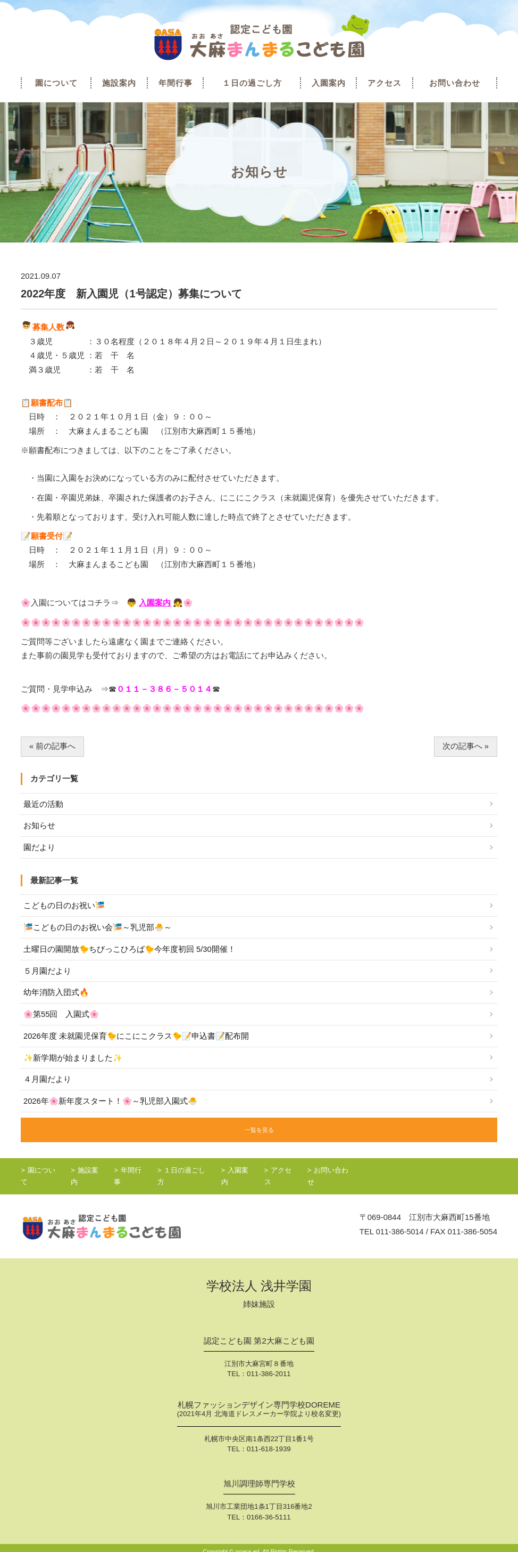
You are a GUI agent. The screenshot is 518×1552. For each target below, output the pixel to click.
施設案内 (119, 82)
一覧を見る (259, 1132)
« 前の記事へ (52, 746)
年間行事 (175, 82)
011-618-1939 (268, 1442)
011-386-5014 (398, 1224)
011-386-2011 (268, 1367)
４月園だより (47, 1082)
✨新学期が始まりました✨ (73, 1060)
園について (56, 82)
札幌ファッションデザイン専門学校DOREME (259, 1403)
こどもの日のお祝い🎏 (64, 906)
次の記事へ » (465, 746)
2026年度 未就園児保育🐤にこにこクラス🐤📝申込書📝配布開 (137, 1038)
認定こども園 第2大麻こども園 (259, 1334)
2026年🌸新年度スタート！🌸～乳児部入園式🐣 (111, 1104)
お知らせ (39, 826)
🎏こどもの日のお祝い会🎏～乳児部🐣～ (98, 928)
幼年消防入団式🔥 (56, 994)
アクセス (384, 82)
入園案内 (329, 82)
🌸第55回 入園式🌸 (62, 1016)
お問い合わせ (454, 82)
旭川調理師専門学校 (259, 1477)
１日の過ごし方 (252, 82)
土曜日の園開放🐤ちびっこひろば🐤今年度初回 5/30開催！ (130, 950)
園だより (39, 848)
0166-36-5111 (268, 1510)
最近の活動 (43, 804)
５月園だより (47, 972)
